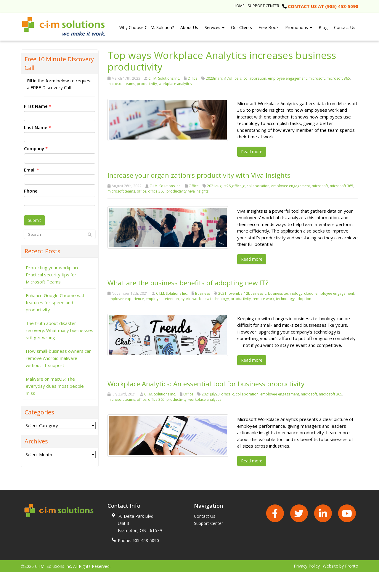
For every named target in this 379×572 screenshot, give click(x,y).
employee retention (162, 298)
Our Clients (241, 27)
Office (192, 78)
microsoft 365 (338, 78)
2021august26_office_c (226, 185)
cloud (309, 293)
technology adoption (293, 298)
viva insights (198, 190)
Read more (251, 151)
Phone (31, 191)
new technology (216, 298)
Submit (34, 220)
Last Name (37, 127)
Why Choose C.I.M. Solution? (146, 27)
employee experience (125, 298)
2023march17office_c (224, 78)
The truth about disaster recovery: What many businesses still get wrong (59, 330)
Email (31, 170)
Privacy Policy (307, 565)
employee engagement (287, 78)
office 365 (156, 190)
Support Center (263, 5)
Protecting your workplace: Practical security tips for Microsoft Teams (53, 275)
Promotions (298, 27)
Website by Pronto (340, 565)
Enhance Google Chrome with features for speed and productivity (56, 302)
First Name (37, 106)
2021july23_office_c (218, 393)
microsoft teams (121, 83)
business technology (285, 293)
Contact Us (344, 27)
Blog (323, 27)
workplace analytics (175, 83)
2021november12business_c (242, 293)
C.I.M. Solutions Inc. (164, 78)
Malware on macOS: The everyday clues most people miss (55, 386)
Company (36, 148)
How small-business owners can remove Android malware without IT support (58, 358)
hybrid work (191, 298)
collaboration (254, 78)
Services (214, 27)
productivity (147, 83)
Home (239, 5)
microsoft (317, 78)
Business (202, 293)
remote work (263, 298)
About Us (189, 27)
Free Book (268, 27)
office (141, 190)
